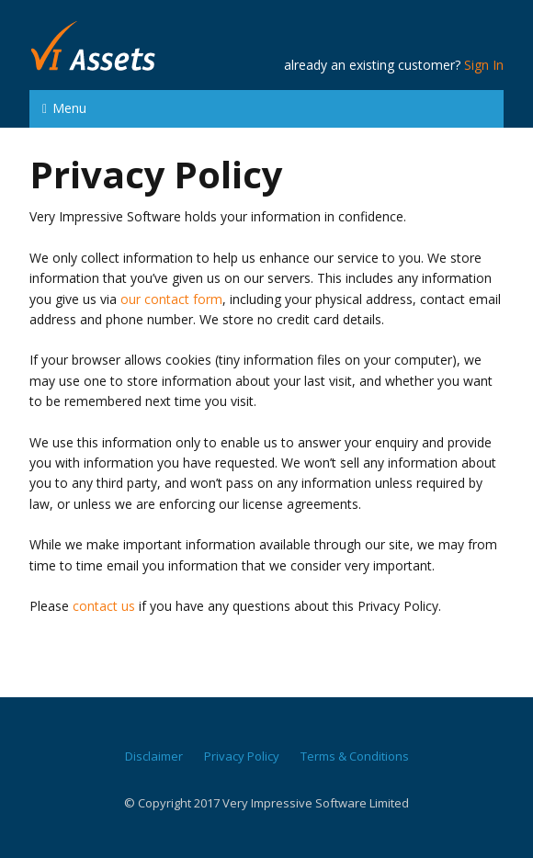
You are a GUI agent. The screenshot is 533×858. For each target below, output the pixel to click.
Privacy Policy (241, 756)
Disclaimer (154, 756)
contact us (104, 606)
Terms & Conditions (355, 756)
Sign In (484, 64)
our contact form (171, 299)
